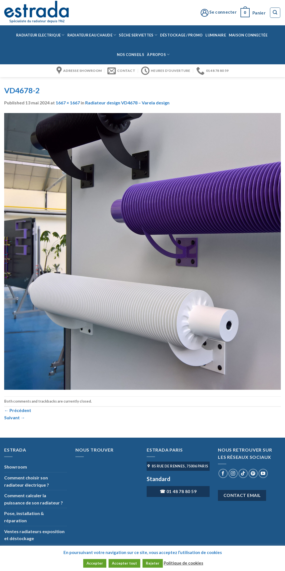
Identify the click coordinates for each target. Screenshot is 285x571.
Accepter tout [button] (124, 563)
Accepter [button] (95, 563)
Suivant (14, 417)
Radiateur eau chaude (91, 35)
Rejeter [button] (152, 563)
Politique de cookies (183, 562)
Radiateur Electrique (40, 35)
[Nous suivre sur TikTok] (243, 473)
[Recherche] (275, 13)
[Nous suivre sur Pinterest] (253, 473)
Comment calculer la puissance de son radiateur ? (33, 499)
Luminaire (215, 35)
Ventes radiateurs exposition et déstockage (34, 535)
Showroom (15, 466)
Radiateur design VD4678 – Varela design (127, 102)
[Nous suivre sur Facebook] (223, 473)
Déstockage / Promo (181, 35)
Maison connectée (248, 35)
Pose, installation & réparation (24, 517)
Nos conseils (130, 54)
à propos (158, 54)
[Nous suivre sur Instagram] (233, 473)
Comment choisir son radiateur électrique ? (26, 481)
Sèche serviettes (138, 35)
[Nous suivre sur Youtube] (263, 473)
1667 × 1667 (68, 102)
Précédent (17, 410)
